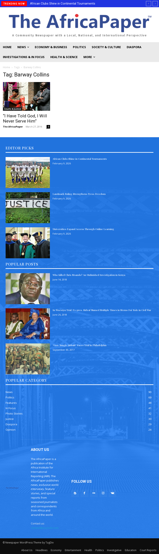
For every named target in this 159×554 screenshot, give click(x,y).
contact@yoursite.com (45, 528)
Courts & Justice (12, 108)
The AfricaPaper (13, 126)
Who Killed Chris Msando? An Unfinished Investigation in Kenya (89, 274)
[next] (155, 3)
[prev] (148, 3)
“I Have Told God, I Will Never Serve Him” (25, 118)
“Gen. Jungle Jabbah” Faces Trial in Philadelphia (79, 345)
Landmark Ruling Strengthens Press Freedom (79, 193)
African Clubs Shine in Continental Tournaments (62, 3)
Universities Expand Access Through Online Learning (83, 229)
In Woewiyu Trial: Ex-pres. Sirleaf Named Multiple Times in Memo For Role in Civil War (102, 310)
